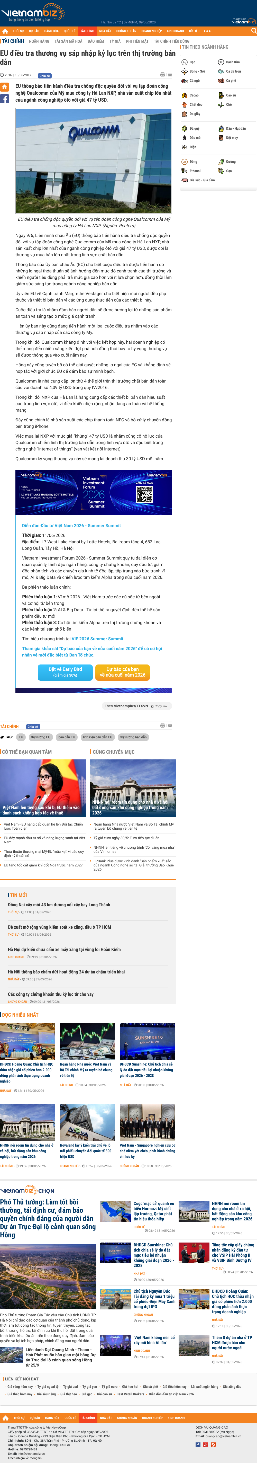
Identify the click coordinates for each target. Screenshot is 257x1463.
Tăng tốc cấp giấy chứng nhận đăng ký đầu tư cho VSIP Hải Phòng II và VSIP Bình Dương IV (233, 1253)
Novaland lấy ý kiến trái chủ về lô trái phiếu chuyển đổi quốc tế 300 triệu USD (85, 1151)
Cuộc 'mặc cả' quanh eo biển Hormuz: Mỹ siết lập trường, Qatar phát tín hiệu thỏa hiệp (154, 1211)
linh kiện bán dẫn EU (97, 737)
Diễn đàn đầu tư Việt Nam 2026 (171, 1394)
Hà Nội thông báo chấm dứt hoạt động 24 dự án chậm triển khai (66, 972)
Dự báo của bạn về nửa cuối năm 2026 (122, 672)
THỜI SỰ (18, 31)
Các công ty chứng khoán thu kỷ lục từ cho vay (51, 994)
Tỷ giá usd (70, 1387)
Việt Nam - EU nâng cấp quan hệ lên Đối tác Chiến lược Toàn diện (43, 826)
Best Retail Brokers (130, 1394)
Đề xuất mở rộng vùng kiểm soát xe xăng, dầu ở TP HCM (59, 927)
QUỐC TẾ (69, 31)
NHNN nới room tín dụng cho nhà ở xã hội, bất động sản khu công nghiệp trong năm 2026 (131, 808)
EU (21, 737)
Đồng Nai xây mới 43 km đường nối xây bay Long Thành (59, 905)
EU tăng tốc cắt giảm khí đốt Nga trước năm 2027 (43, 865)
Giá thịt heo (68, 1394)
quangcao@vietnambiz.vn (223, 1436)
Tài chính (13, 41)
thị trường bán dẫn (133, 737)
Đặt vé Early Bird (65, 672)
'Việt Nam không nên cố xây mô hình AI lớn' (154, 1340)
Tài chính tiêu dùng (171, 41)
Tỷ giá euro (109, 1387)
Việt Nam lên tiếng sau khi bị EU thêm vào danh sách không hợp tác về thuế (41, 810)
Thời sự (13, 912)
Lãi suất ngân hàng (204, 1387)
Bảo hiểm (96, 41)
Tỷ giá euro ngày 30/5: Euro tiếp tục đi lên (126, 838)
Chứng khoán (17, 1002)
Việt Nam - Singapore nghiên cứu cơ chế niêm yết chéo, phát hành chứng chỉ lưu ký (147, 1151)
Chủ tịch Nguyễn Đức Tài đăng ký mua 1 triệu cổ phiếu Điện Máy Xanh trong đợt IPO (155, 1299)
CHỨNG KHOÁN (126, 31)
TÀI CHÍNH (87, 31)
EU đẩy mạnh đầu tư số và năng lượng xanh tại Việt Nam (44, 840)
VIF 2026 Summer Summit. (98, 639)
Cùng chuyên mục (114, 752)
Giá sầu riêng (46, 1394)
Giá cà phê (150, 1387)
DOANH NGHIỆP (151, 31)
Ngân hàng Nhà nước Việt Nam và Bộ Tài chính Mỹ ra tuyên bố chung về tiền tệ (134, 826)
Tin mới (18, 895)
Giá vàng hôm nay (20, 1387)
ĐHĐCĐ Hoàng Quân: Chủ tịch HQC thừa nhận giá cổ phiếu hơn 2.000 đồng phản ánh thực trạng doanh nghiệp (26, 1073)
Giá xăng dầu (232, 1387)
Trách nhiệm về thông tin (25, 1458)
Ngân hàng (39, 41)
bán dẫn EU (66, 737)
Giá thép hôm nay (19, 1394)
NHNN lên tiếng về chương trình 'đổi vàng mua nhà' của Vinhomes (134, 850)
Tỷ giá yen (89, 1387)
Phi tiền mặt (137, 41)
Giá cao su (104, 1394)
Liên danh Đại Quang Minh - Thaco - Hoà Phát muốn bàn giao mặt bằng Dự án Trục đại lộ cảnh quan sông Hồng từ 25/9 (61, 1357)
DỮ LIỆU (194, 31)
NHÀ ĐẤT (105, 31)
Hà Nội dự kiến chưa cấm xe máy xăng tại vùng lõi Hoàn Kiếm (64, 949)
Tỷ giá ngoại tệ (48, 1387)
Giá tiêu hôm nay (175, 1387)
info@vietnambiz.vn (31, 1454)
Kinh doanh (16, 957)
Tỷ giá (115, 41)
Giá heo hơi (130, 1387)
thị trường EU (40, 737)
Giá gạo (86, 1394)
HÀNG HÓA (51, 31)
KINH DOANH (175, 31)
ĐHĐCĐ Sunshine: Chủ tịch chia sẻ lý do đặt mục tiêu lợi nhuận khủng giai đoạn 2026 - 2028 (146, 1070)
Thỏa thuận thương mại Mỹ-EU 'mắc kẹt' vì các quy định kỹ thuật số (44, 854)
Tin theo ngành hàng (205, 47)
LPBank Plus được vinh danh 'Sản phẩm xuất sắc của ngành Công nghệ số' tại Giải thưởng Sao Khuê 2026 (134, 865)
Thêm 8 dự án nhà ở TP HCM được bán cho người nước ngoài (232, 1343)
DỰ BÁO (34, 31)
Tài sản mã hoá (68, 41)
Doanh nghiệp (69, 1166)
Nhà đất (14, 979)
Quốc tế (139, 1227)
